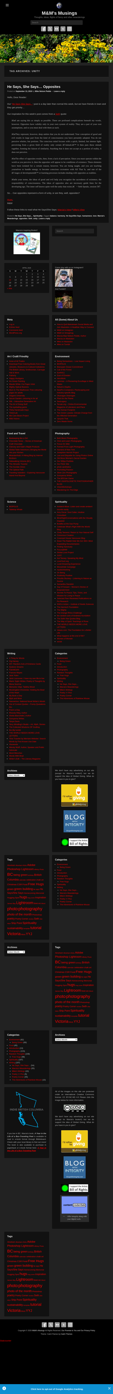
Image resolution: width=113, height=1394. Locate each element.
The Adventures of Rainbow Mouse (75, 698)
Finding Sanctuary (64, 547)
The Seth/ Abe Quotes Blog (68, 618)
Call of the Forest (64, 370)
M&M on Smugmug (65, 333)
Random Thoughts (65, 673)
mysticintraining (63, 570)
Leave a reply (59, 91)
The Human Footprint (66, 410)
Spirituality (37, 216)
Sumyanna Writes (64, 475)
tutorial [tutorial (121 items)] (35, 928)
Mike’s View (79, 209)
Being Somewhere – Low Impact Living (73, 361)
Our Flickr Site (63, 464)
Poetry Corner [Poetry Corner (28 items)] (21, 919)
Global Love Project (65, 552)
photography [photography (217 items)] (30, 908)
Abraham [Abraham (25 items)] (11, 865)
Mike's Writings (66, 690)
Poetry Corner (66, 695)
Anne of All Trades (17, 361)
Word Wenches (15, 753)
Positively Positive (64, 575)
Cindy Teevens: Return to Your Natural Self (75, 532)
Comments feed (16, 330)
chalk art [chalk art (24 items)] (40, 880)
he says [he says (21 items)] (36, 889)
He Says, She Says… (69, 684)
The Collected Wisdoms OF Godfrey (24, 727)
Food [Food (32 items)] (25, 884)
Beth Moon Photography (67, 438)
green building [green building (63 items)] (23, 889)
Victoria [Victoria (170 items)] (14, 933)
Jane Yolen (14, 675)
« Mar (9, 288)
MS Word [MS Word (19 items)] (41, 903)
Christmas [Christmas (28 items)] (12, 884)
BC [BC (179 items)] (10, 874)
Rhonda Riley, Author (18, 713)
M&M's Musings (59, 13)
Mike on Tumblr (63, 344)
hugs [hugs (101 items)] (23, 897)
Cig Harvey (14, 661)
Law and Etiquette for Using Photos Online (75, 455)
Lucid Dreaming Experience (68, 564)
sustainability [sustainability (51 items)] (15, 928)
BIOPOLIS (61, 364)
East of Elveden (63, 375)
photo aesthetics (64, 467)
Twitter (50, 28)
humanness (87, 216)
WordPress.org (15, 333)
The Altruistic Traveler (18, 464)
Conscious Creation (65, 535)
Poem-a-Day (14, 710)
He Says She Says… (22, 104)
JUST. (59, 555)
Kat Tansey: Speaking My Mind (70, 558)
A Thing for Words (16, 658)
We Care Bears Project (19, 416)
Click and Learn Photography (69, 441)
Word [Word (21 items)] (23, 935)
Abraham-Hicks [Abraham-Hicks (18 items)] (21, 865)
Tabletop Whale (15, 509)
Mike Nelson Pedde (43, 91)
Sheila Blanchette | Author (20, 716)
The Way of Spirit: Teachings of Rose (72, 621)
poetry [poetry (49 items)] (11, 918)
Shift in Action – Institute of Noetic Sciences (75, 604)
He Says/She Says (73, 216)
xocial (59, 641)
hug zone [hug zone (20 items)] (31, 898)
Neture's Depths (64, 387)
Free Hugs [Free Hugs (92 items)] (36, 884)
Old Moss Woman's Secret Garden (71, 458)
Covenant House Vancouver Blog (71, 538)
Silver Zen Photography (67, 473)
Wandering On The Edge (67, 490)
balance (53, 216)
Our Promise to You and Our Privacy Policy (78, 1330)
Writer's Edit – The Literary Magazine (24, 759)
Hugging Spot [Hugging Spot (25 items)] (13, 898)
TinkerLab (13, 413)
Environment (62, 658)
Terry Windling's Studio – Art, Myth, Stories (27, 724)
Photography (62, 670)
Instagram (69, 28)
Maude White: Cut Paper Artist (22, 384)
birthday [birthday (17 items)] (31, 875)
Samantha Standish (65, 584)
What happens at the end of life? (70, 636)
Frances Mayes (15, 673)
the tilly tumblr (15, 730)
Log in (11, 324)
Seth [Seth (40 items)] (36, 918)
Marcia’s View (64, 209)
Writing (60, 681)
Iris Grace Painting (17, 381)
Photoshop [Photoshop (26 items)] (37, 915)
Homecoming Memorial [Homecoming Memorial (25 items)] (34, 893)
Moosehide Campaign (66, 567)
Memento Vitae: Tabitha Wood (22, 687)
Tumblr (62, 28)
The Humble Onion (17, 467)
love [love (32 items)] (36, 903)
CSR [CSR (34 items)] (19, 884)
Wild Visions (14, 418)
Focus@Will (62, 550)
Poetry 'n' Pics (66, 693)
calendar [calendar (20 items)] (22, 880)
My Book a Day (15, 695)
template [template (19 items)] (26, 928)
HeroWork (61, 378)
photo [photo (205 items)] (12, 908)
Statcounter (5, 1340)
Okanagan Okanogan (66, 396)
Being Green (65, 661)
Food (59, 664)
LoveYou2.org (63, 561)
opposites (23, 219)
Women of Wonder (65, 639)
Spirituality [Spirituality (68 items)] (29, 923)
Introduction (62, 667)
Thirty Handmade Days (19, 410)
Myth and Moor (15, 698)
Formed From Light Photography (71, 447)
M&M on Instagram (65, 330)
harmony (61, 216)
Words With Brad (16, 756)
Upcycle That (62, 418)
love (95, 216)
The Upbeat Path (16, 470)
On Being (61, 573)
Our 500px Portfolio (65, 461)
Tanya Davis (14, 721)
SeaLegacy (62, 401)
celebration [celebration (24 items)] (31, 880)
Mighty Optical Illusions (19, 387)
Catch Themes (66, 1334)
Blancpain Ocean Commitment (70, 367)
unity (35, 219)
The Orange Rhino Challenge (69, 613)
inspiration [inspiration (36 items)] (40, 897)
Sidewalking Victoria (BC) (20, 461)
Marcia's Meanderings (69, 687)
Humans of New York (66, 450)
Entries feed (14, 327)
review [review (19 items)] (31, 919)
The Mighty (61, 610)
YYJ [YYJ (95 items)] (29, 934)
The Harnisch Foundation (67, 607)
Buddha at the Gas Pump (67, 524)
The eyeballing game (18, 407)
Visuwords (13, 744)
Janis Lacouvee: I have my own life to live (26, 678)
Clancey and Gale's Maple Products (24, 447)
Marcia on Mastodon (65, 339)
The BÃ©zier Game (65, 478)
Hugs (9, 199)
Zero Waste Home (64, 421)
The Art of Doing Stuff (18, 404)
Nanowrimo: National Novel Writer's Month (27, 701)
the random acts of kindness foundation (73, 616)
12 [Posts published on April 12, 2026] (10, 280)
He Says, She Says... (23, 216)
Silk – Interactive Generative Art (22, 401)
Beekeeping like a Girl (18, 438)
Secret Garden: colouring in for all (23, 398)
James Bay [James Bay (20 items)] (11, 903)
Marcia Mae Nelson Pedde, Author (71, 336)
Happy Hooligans (16, 378)
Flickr (56, 28)
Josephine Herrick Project (68, 452)
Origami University (17, 396)
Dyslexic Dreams (16, 667)
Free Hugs (64, 675)
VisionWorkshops (64, 487)
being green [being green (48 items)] (20, 874)
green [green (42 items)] (10, 889)
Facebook (43, 28)
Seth (57, 114)
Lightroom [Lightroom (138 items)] (24, 903)
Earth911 (61, 373)
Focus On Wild (63, 444)
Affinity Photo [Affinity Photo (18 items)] (39, 869)
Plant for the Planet (65, 398)
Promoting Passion (65, 470)
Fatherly (12, 375)
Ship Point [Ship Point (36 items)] (16, 923)
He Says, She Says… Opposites (33, 87)
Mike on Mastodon (65, 341)
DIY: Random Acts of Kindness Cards (25, 664)
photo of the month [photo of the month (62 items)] (19, 914)
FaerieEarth (14, 670)
